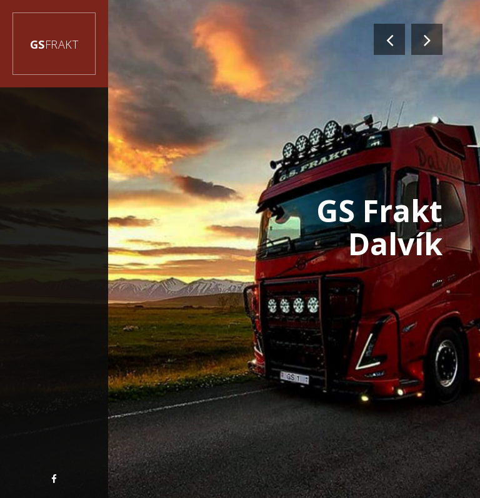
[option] (240, 249)
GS (54, 44)
